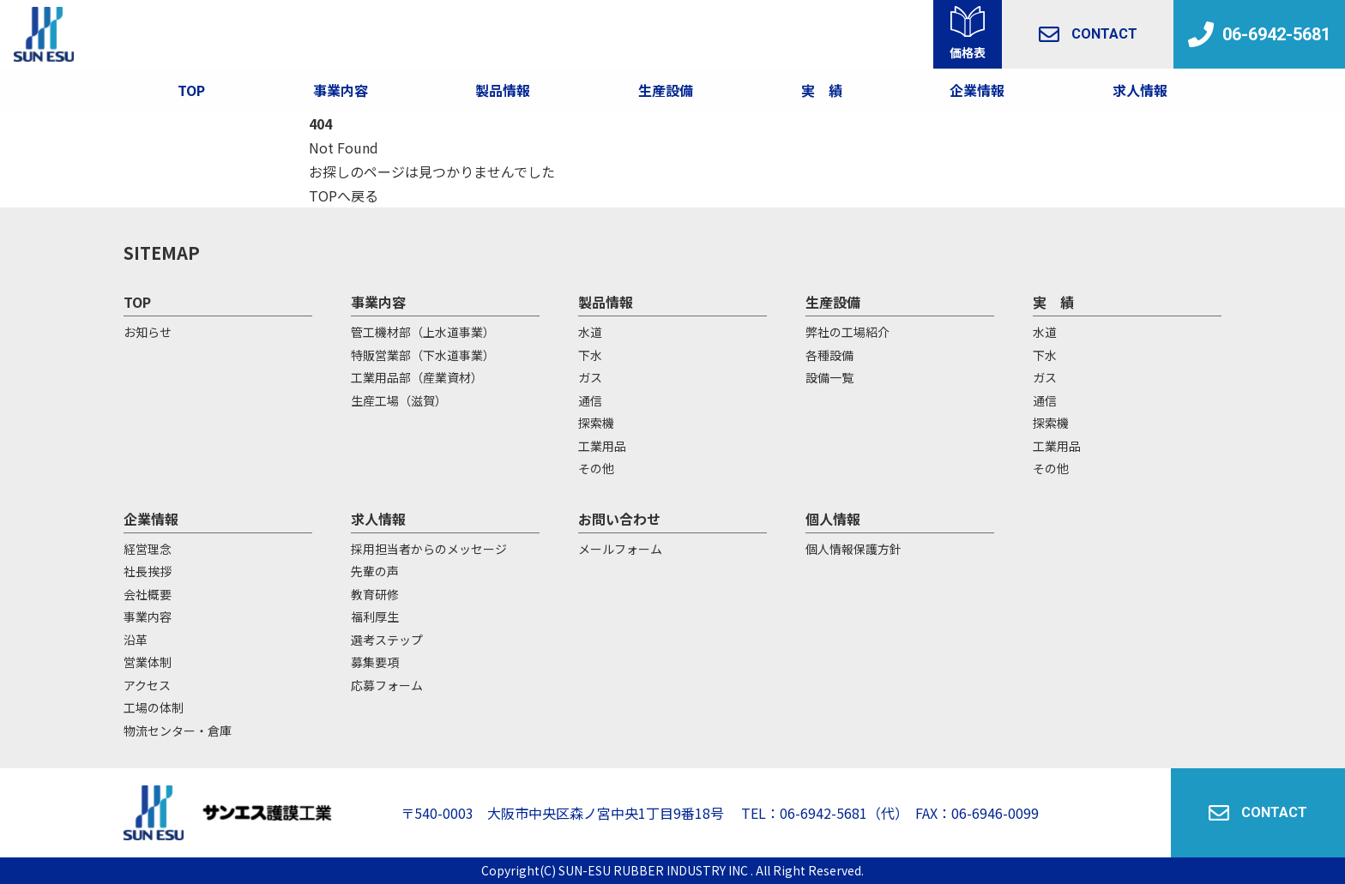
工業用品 (602, 445)
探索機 (596, 422)
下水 (590, 355)
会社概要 (148, 594)
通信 (590, 400)
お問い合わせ (619, 518)
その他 (596, 468)
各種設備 (829, 355)
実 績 (1053, 302)
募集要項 (375, 662)
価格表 (968, 52)
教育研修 (375, 594)
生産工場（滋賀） (399, 400)
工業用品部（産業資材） (417, 377)
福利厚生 (375, 616)
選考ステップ (387, 639)
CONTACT (1088, 34)
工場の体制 (154, 707)
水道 (590, 331)
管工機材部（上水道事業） (423, 331)
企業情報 (977, 90)
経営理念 (148, 548)
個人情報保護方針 (853, 548)
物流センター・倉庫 (178, 730)
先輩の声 (375, 571)
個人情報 (832, 518)
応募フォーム (387, 685)
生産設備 (832, 302)
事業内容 (340, 90)
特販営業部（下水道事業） (423, 355)
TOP (191, 90)
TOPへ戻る (343, 195)
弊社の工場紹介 (847, 331)
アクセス (147, 685)
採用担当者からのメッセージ (429, 548)
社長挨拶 (148, 571)
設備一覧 (829, 377)
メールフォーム (620, 548)
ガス (590, 377)
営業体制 (148, 662)
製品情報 (502, 90)
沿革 (136, 639)
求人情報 (1140, 90)
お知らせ (148, 331)
